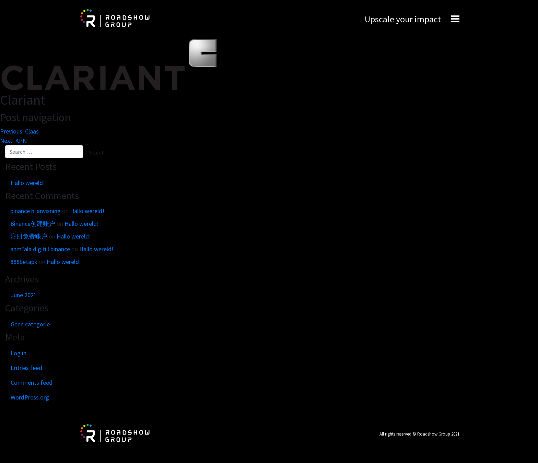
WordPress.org (30, 397)
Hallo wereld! (28, 183)
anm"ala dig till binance (40, 249)
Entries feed (26, 368)
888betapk (23, 262)
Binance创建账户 (32, 224)
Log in (18, 353)
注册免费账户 (28, 236)
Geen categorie (30, 324)
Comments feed (31, 382)
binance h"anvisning (35, 211)
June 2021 (24, 295)
